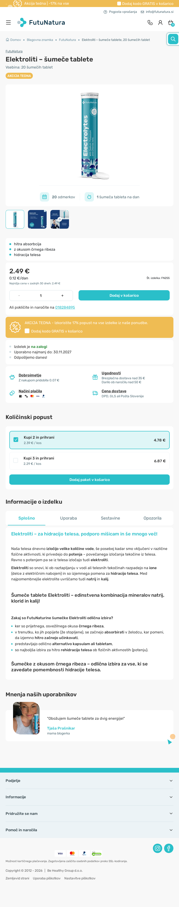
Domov (13, 40)
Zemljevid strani (17, 878)
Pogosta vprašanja (120, 12)
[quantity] (40, 295)
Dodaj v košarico (124, 295)
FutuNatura (67, 40)
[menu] (10, 22)
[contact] (150, 22)
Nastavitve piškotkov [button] (80, 878)
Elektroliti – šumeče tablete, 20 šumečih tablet (116, 40)
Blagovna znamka (40, 40)
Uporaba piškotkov (47, 878)
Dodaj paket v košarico (89, 479)
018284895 (65, 307)
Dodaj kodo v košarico (147, 3)
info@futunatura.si (157, 12)
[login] (160, 22)
